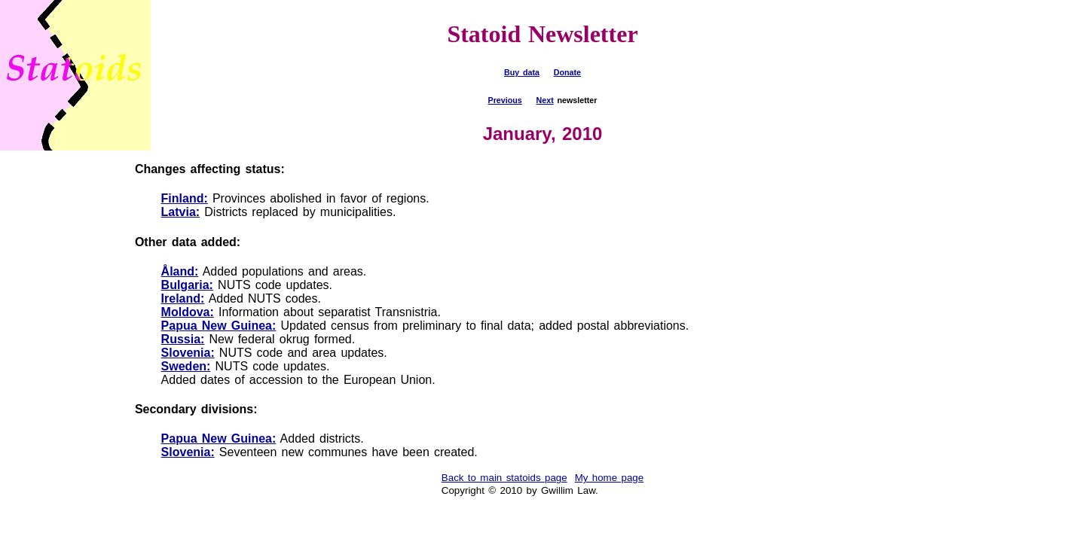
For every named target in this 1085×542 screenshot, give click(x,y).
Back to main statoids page (504, 477)
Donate (567, 72)
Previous (505, 100)
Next (545, 100)
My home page (609, 477)
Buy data (521, 72)
